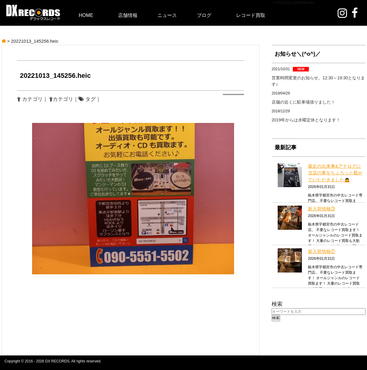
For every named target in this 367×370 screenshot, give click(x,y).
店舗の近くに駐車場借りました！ (303, 102)
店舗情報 (127, 15)
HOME (86, 15)
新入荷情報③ (321, 208)
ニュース (167, 15)
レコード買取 (250, 15)
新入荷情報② (321, 251)
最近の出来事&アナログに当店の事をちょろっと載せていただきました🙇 (335, 173)
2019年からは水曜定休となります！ (306, 119)
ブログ (204, 15)
